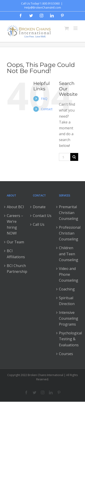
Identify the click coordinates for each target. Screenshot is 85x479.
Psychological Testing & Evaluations (68, 339)
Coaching (67, 289)
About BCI (15, 206)
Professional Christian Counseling (68, 233)
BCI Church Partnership (16, 268)
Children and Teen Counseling (68, 253)
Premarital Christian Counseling (68, 212)
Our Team (15, 242)
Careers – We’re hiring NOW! (15, 224)
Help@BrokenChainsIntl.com (42, 7)
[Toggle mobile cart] (66, 28)
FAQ (44, 98)
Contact (47, 109)
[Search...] (64, 157)
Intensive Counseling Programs (68, 318)
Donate (39, 206)
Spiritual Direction (67, 300)
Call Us (38, 224)
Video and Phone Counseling (68, 274)
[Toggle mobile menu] (75, 28)
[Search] (74, 157)
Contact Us (42, 215)
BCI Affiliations (16, 253)
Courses (66, 353)
